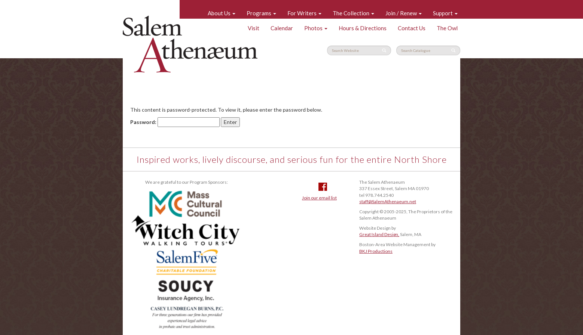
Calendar (282, 28)
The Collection (353, 13)
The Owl (447, 28)
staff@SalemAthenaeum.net (387, 201)
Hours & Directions (363, 28)
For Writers (304, 13)
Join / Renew (403, 13)
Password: (175, 122)
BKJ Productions (376, 251)
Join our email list (319, 198)
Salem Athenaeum (190, 44)
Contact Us (411, 28)
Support (445, 13)
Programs (261, 13)
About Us (221, 13)
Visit (253, 28)
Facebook (322, 187)
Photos (315, 28)
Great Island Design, (379, 234)
